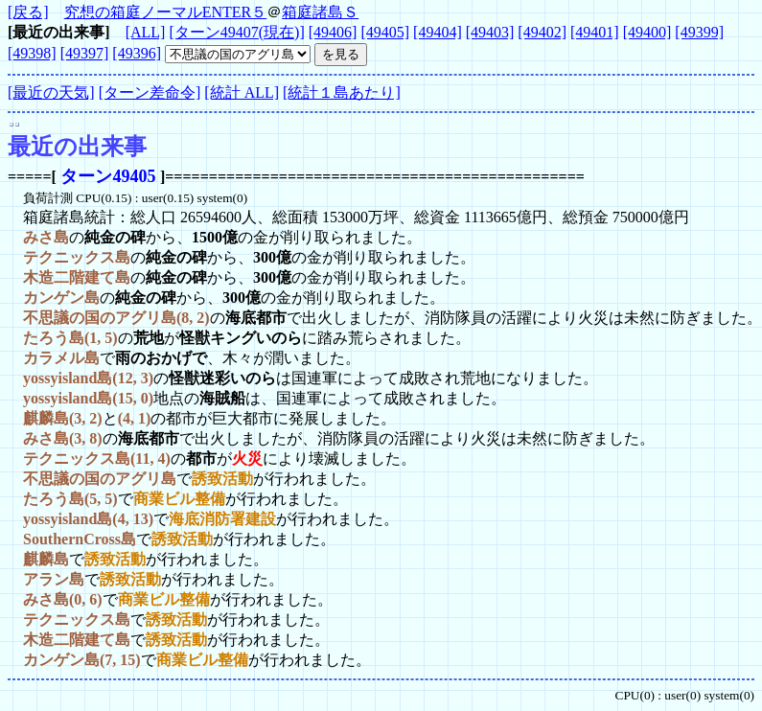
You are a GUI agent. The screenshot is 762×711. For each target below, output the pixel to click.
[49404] (437, 32)
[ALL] (146, 32)
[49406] (333, 32)
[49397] (84, 53)
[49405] (384, 32)
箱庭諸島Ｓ (320, 12)
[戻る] (28, 12)
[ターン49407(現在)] (236, 32)
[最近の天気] (51, 92)
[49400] (647, 32)
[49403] (490, 32)
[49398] (32, 53)
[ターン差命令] (150, 92)
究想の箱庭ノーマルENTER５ (165, 12)
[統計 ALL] (241, 92)
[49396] (136, 53)
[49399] (699, 32)
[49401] (594, 32)
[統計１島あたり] (342, 92)
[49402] (542, 32)
